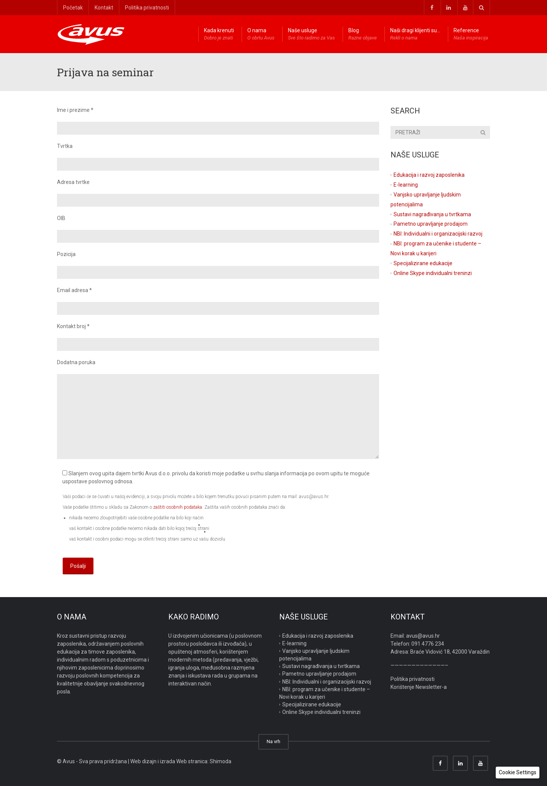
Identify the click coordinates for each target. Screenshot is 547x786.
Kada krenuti (219, 34)
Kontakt (104, 8)
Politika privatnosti (147, 8)
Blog (362, 34)
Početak (73, 8)
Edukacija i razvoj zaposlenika (429, 175)
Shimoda (220, 761)
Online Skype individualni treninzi (433, 273)
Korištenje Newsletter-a (418, 687)
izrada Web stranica (183, 761)
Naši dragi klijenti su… (415, 34)
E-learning (406, 185)
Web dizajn (143, 761)
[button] (517, 772)
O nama (261, 34)
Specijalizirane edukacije (423, 263)
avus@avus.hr (423, 636)
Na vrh (273, 741)
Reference (471, 34)
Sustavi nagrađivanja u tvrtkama (432, 214)
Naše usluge (311, 34)
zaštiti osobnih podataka (177, 507)
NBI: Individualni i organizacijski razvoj (438, 234)
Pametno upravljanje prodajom (431, 224)
